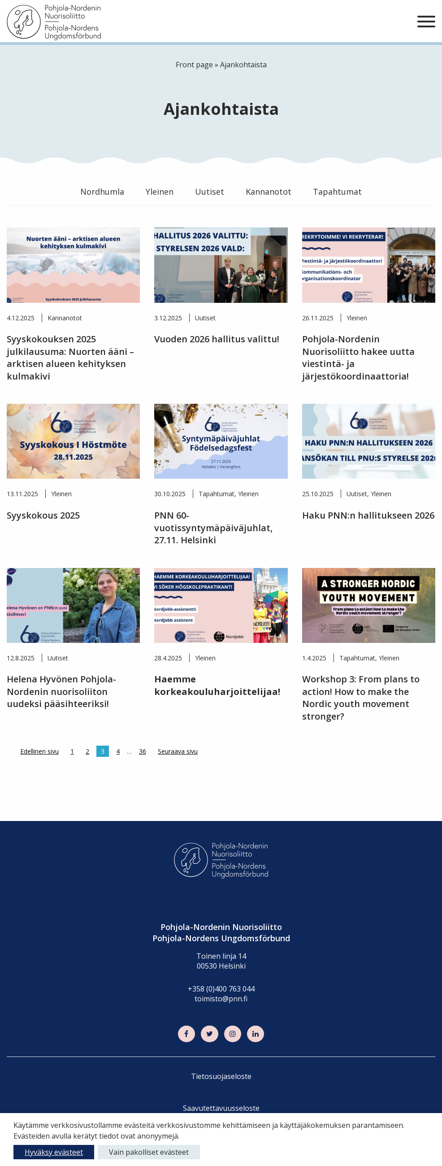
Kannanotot (268, 191)
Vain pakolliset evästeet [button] (149, 1152)
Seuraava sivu (178, 751)
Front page (194, 65)
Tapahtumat (337, 191)
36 (142, 751)
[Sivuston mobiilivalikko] (426, 22)
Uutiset (209, 191)
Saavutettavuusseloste (221, 1108)
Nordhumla (102, 191)
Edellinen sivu (39, 751)
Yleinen (159, 191)
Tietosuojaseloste (221, 1076)
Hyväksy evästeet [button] (54, 1152)
